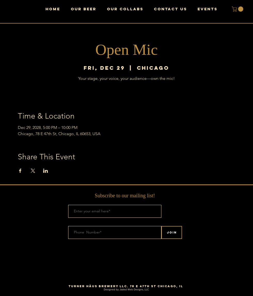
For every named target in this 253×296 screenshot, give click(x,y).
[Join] (171, 232)
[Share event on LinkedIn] (45, 171)
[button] (238, 9)
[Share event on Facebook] (20, 171)
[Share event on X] (32, 171)
